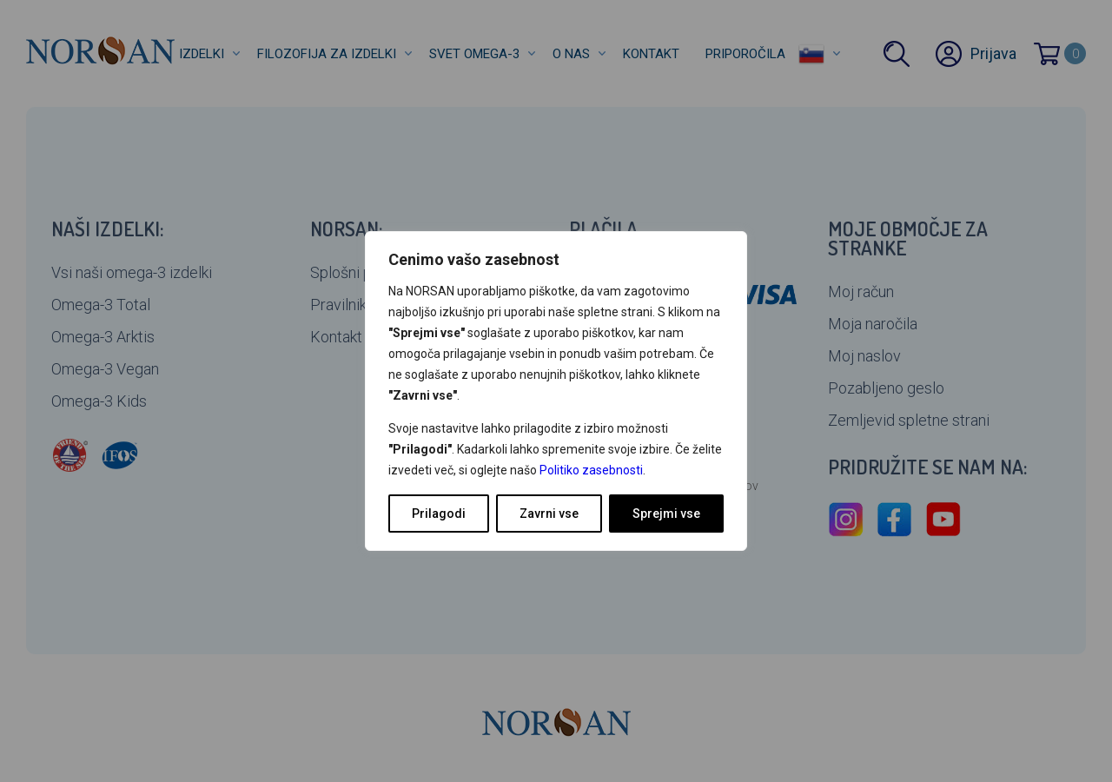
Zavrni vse (549, 513)
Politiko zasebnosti (591, 470)
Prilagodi (439, 513)
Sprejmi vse (666, 513)
